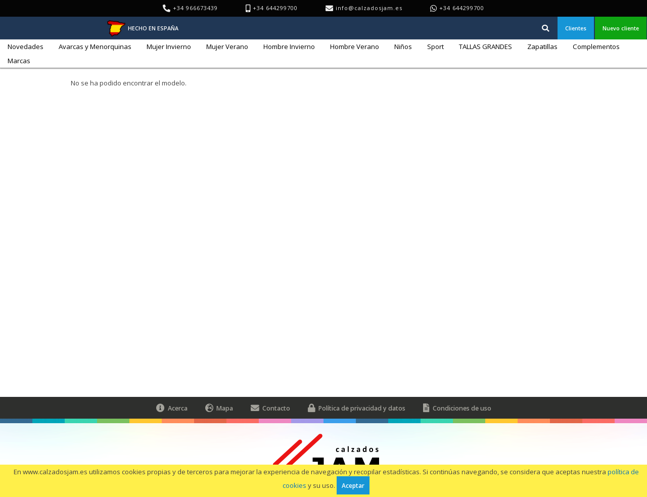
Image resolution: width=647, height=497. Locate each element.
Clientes (575, 28)
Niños (403, 46)
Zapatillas (542, 46)
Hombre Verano (354, 46)
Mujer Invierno (169, 46)
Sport (435, 46)
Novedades (25, 46)
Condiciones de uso (457, 408)
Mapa (219, 408)
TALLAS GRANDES (485, 46)
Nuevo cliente (621, 28)
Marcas (19, 60)
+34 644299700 (461, 8)
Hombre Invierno (289, 46)
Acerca (172, 408)
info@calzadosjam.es (369, 8)
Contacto (270, 408)
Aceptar (353, 485)
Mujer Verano (227, 46)
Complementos (596, 46)
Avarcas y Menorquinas (95, 46)
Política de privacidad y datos (356, 408)
